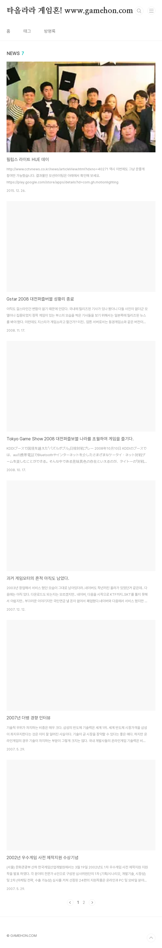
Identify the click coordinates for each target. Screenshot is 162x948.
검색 (139, 11)
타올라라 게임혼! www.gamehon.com (70, 11)
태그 (27, 31)
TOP (151, 938)
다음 (92, 902)
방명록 (50, 31)
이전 (70, 902)
